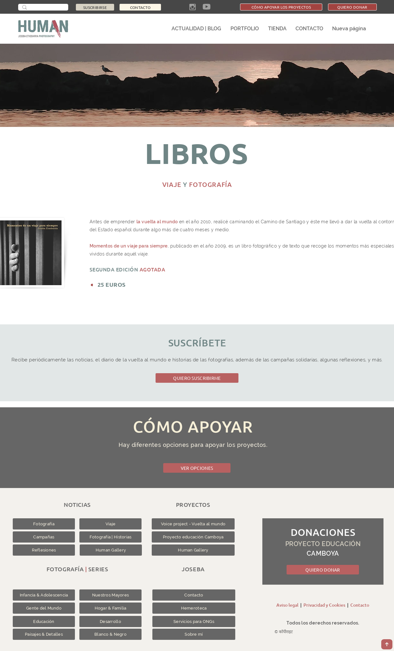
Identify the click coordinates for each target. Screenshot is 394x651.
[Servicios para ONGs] (193, 621)
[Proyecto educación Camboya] (193, 537)
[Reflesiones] (44, 550)
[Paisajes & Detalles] (44, 634)
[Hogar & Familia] (110, 608)
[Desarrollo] (110, 621)
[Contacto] (193, 595)
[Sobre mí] (193, 634)
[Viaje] (110, 523)
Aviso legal (287, 605)
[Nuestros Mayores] (110, 595)
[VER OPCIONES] (196, 468)
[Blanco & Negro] (110, 634)
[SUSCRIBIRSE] (95, 7)
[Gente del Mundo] (44, 608)
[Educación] (44, 621)
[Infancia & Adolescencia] (44, 595)
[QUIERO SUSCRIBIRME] (197, 378)
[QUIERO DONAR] (352, 7)
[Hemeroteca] (193, 608)
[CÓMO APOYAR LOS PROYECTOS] (281, 7)
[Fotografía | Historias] (110, 537)
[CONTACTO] (140, 7)
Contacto (359, 605)
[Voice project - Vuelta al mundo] (193, 523)
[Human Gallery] (111, 550)
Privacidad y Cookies (324, 605)
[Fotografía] (44, 523)
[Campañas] (44, 537)
